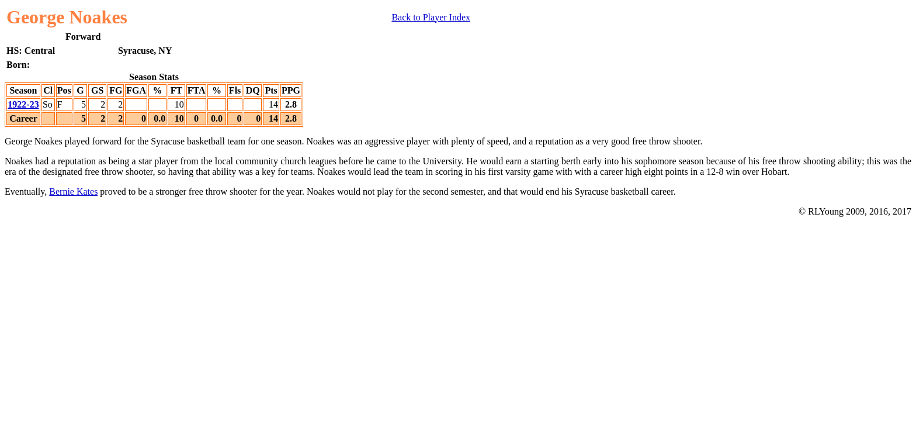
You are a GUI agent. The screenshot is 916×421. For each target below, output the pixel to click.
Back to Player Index (430, 17)
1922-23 (23, 104)
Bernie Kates (73, 191)
